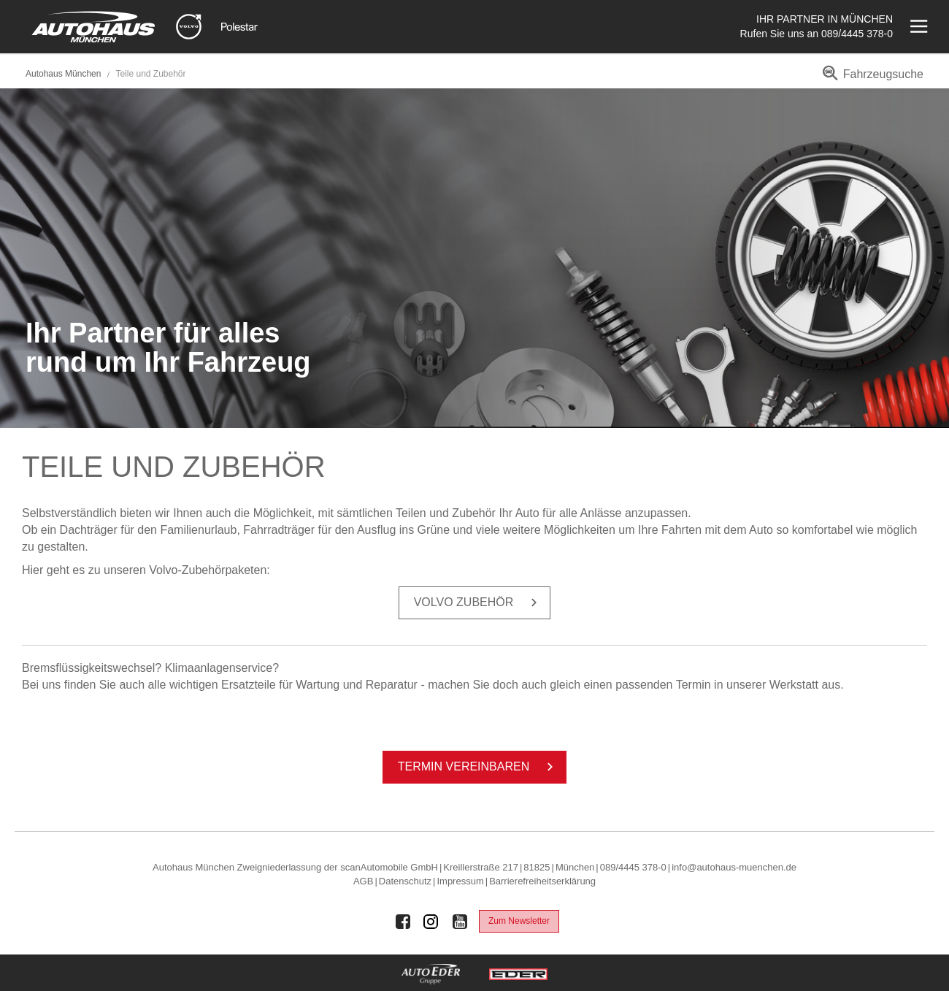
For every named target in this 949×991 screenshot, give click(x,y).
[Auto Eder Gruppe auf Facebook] (403, 921)
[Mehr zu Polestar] (239, 26)
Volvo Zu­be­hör (478, 602)
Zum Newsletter (519, 921)
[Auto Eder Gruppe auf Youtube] (460, 921)
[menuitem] (870, 79)
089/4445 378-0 (857, 33)
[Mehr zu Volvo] (188, 26)
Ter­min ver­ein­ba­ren (478, 767)
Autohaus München (63, 74)
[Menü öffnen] (917, 26)
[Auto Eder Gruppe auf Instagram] (431, 921)
